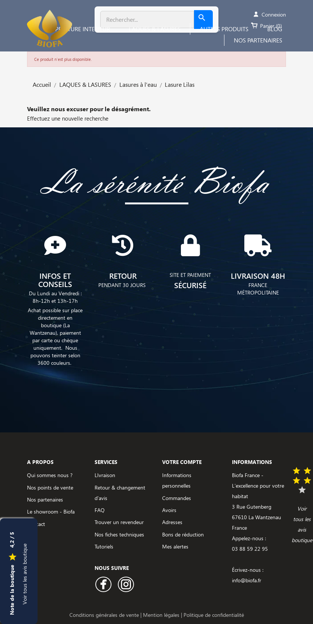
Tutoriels (104, 546)
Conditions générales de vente (104, 614)
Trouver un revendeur (119, 522)
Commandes (176, 498)
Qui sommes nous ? (49, 475)
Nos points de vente (50, 487)
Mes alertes (175, 546)
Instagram (126, 584)
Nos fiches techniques (119, 534)
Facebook (103, 584)
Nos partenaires (45, 499)
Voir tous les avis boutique (24, 573)
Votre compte (182, 461)
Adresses (172, 522)
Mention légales (162, 614)
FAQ (100, 510)
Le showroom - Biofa (51, 511)
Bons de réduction (183, 534)
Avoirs (169, 510)
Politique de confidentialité (214, 614)
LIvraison (105, 475)
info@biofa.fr (246, 580)
